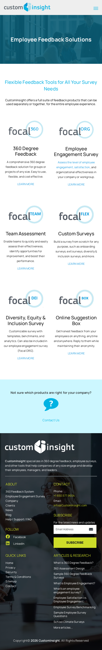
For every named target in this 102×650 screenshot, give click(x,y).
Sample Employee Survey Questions (70, 614)
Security (11, 572)
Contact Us (50, 420)
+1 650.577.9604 (64, 495)
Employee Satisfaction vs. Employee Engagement (70, 599)
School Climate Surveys (69, 622)
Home (9, 563)
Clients (10, 505)
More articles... (63, 627)
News (9, 510)
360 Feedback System (20, 491)
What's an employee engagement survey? (67, 590)
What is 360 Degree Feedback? (74, 563)
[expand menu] (96, 8)
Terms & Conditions (18, 577)
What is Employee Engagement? (74, 583)
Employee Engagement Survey (25, 496)
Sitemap (11, 581)
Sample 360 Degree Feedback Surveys (73, 575)
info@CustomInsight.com (70, 505)
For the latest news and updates (74, 522)
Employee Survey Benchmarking (75, 607)
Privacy (10, 567)
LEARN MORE (25, 184)
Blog (8, 515)
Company (12, 501)
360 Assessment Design (69, 568)
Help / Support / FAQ (19, 519)
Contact (11, 586)
